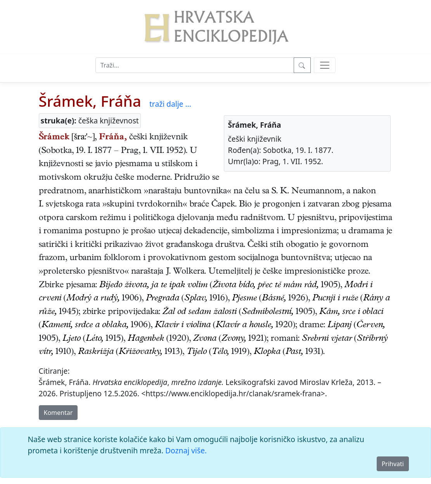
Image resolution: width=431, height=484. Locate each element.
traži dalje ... (170, 104)
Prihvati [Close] (393, 464)
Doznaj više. (186, 450)
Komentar (58, 412)
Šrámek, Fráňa (90, 101)
